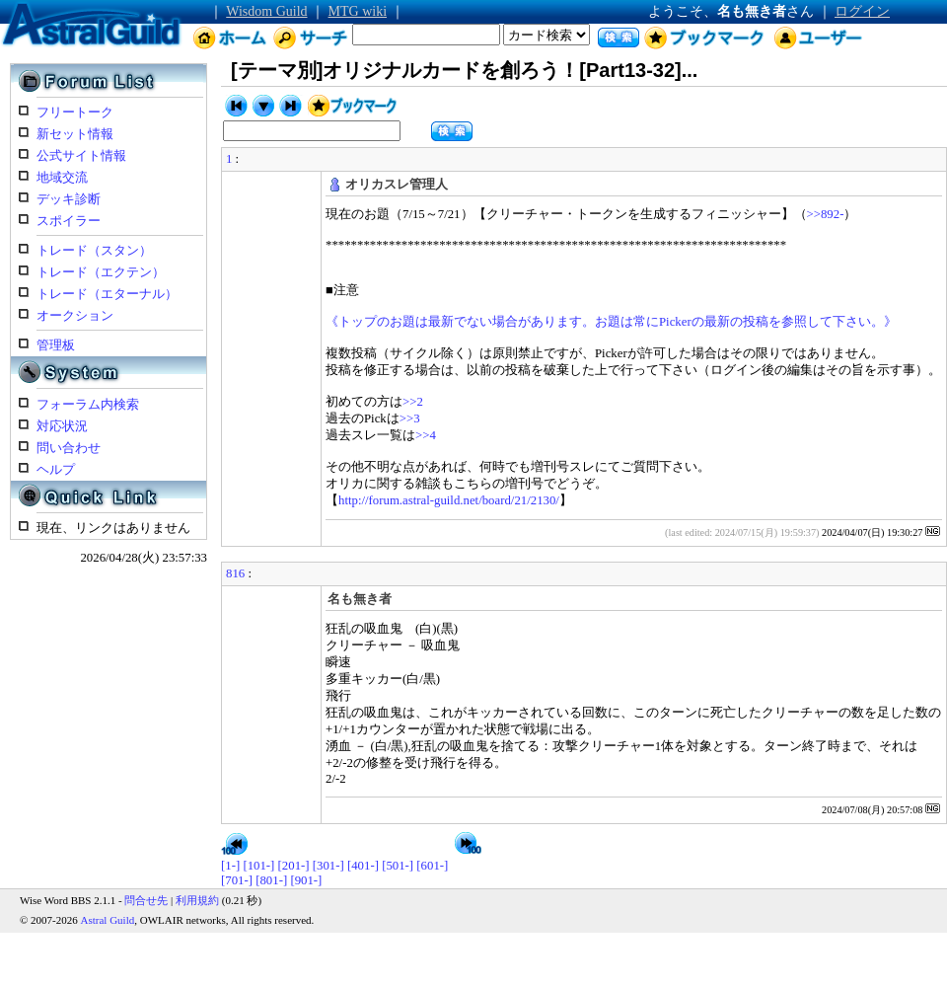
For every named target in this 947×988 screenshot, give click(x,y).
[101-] (258, 866)
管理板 (55, 345)
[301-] (328, 866)
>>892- (825, 214)
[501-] (397, 866)
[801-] (271, 880)
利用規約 (197, 900)
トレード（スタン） (94, 251)
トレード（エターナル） (107, 294)
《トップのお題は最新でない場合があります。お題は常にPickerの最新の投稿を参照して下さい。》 (611, 322)
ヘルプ (55, 470)
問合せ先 (146, 900)
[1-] (230, 866)
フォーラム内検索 (87, 405)
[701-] (237, 880)
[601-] (432, 866)
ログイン (862, 11)
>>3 (410, 418)
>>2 (412, 402)
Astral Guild (108, 920)
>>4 (425, 435)
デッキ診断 (68, 199)
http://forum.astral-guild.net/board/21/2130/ (448, 500)
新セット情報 (74, 134)
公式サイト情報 (81, 156)
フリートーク (74, 112)
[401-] (363, 866)
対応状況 (62, 426)
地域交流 (62, 178)
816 (235, 573)
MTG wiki (358, 11)
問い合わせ (68, 448)
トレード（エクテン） (100, 272)
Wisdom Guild (266, 11)
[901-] (306, 880)
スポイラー (68, 221)
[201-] (294, 866)
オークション (74, 316)
